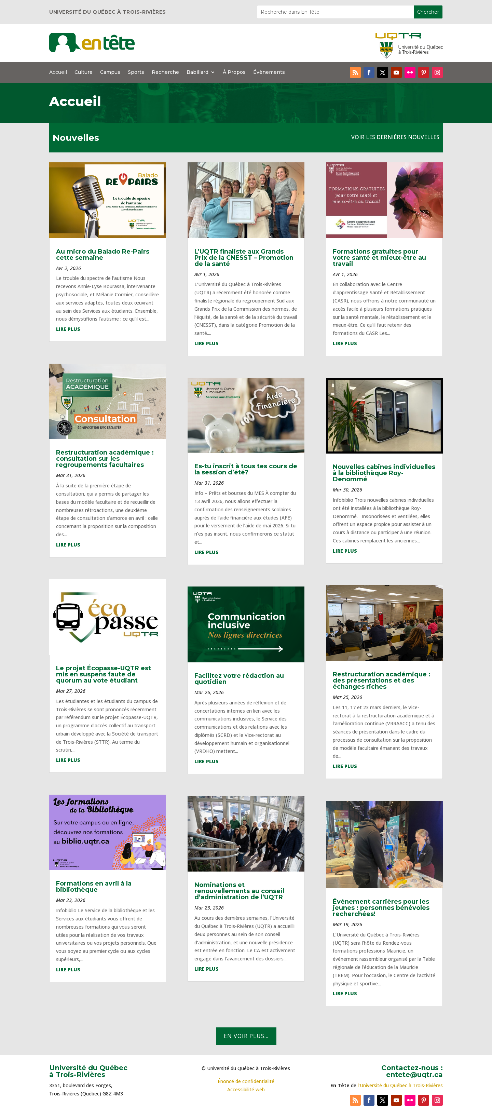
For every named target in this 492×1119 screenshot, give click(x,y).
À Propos (234, 72)
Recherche (165, 72)
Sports (136, 72)
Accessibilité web (246, 1089)
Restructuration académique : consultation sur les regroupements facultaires (105, 459)
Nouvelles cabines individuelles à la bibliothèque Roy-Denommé (384, 473)
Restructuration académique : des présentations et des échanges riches (381, 680)
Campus (110, 72)
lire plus (68, 329)
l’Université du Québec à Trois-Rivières (400, 1085)
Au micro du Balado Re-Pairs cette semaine (102, 254)
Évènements (269, 72)
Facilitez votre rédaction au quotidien (239, 679)
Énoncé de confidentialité (246, 1081)
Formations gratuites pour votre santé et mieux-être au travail (379, 258)
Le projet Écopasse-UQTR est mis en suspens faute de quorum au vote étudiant (103, 674)
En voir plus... (246, 1036)
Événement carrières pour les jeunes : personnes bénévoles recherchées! (381, 908)
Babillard (197, 72)
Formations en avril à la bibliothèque (94, 886)
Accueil (58, 72)
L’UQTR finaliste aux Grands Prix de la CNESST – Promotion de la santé (243, 258)
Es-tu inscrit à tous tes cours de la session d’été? (245, 469)
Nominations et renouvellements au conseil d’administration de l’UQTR (239, 891)
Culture (83, 72)
